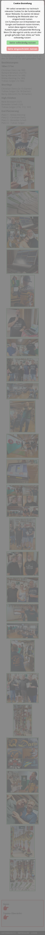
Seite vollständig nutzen (22, 42)
